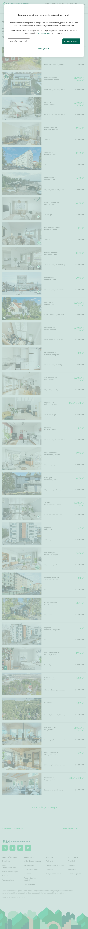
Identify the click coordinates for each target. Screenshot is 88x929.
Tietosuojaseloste (43, 49)
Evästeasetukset (43, 33)
